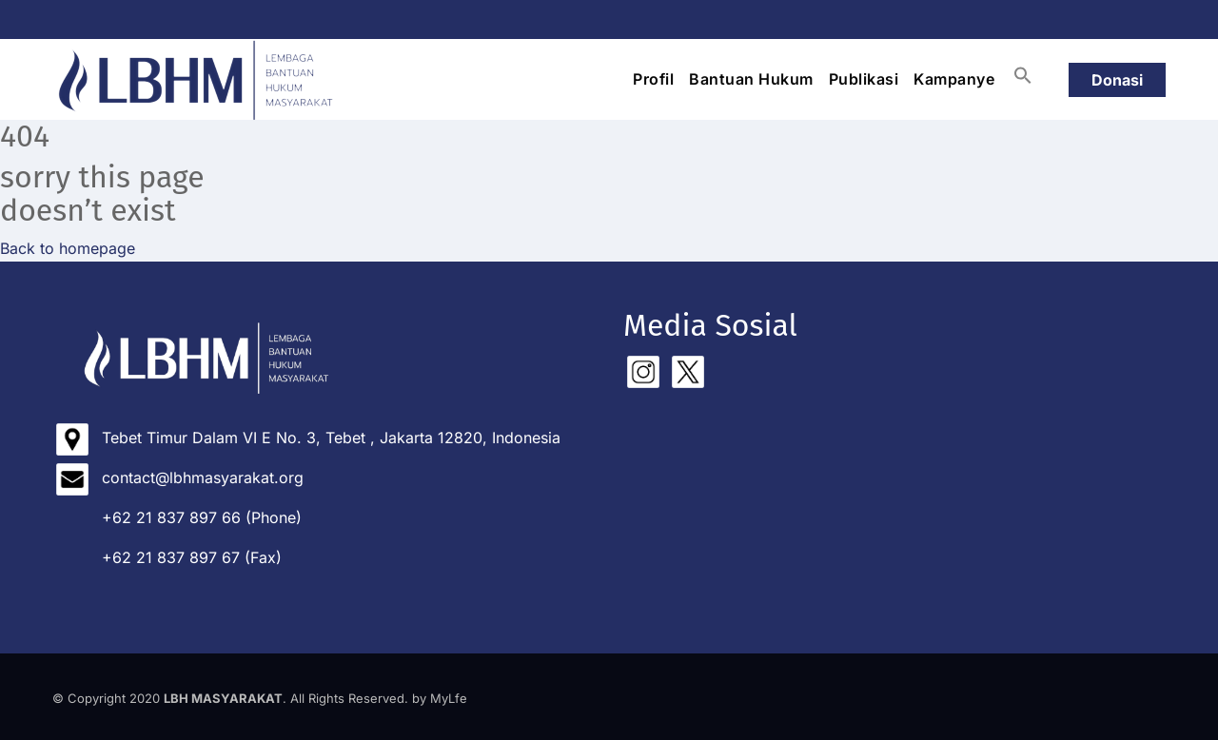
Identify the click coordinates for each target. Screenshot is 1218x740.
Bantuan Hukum (751, 78)
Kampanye (954, 78)
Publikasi (864, 78)
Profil (653, 78)
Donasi (1117, 79)
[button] (1023, 75)
